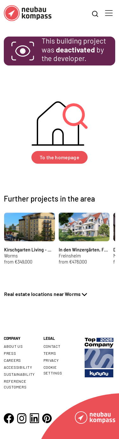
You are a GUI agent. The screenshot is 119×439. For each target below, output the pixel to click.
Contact (52, 346)
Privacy (51, 360)
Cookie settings (52, 370)
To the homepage (59, 157)
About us (13, 346)
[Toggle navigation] (108, 13)
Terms (49, 353)
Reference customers (15, 384)
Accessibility (18, 367)
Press (10, 353)
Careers (12, 360)
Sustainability (19, 374)
